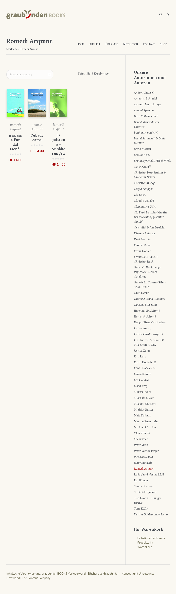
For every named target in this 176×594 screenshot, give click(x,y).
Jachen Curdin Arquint (148, 334)
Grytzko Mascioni (145, 305)
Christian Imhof (144, 183)
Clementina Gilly (145, 206)
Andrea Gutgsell (144, 92)
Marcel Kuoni (142, 392)
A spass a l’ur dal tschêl (15, 142)
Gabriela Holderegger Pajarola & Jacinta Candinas (148, 272)
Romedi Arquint (144, 468)
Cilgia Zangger (143, 189)
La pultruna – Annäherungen (58, 144)
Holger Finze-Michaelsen (150, 322)
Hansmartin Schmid (147, 310)
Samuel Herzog (143, 486)
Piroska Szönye (143, 457)
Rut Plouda (141, 480)
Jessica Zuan (142, 350)
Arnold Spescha (144, 110)
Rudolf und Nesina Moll (149, 474)
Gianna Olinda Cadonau (149, 299)
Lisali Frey (141, 386)
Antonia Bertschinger (148, 104)
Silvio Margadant (145, 492)
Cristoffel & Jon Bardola (149, 227)
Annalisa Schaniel (145, 98)
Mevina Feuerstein (146, 421)
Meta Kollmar (143, 415)
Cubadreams (36, 137)
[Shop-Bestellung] (29, 74)
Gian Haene (141, 293)
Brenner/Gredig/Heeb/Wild (152, 161)
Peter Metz (141, 445)
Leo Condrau (142, 380)
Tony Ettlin (141, 508)
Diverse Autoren (144, 233)
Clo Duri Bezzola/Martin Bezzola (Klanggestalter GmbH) (150, 217)
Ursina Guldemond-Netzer (151, 514)
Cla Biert (140, 195)
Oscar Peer (141, 439)
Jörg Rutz (140, 356)
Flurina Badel (142, 245)
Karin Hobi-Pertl (145, 362)
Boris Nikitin (142, 149)
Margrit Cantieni (145, 403)
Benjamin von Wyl (146, 132)
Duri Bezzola (142, 239)
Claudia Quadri (144, 200)
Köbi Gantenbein (144, 368)
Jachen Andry (142, 328)
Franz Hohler (142, 251)
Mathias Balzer (143, 409)
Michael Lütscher (145, 427)
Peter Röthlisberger (146, 451)
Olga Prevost (142, 433)
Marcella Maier (144, 398)
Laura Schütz (142, 374)
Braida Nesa (142, 155)
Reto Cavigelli (143, 463)
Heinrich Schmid (145, 316)
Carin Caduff (142, 166)
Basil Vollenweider (146, 116)
